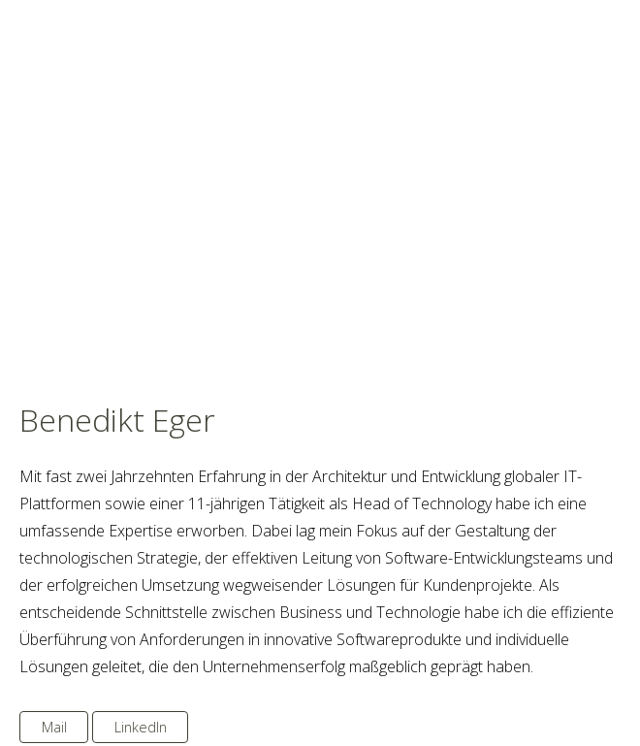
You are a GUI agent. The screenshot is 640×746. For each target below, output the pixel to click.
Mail (54, 727)
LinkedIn (140, 727)
